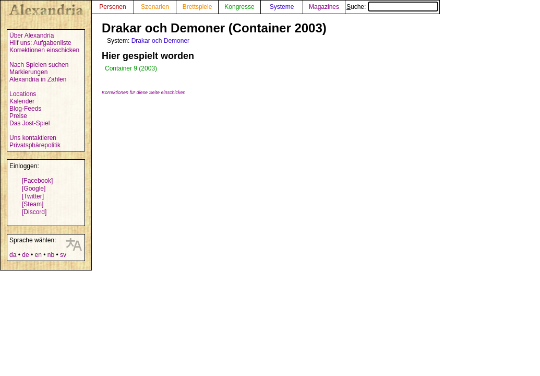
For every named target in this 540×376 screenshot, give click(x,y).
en (37, 254)
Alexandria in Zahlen (37, 79)
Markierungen (28, 72)
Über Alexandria (31, 35)
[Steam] (32, 204)
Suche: (392, 6)
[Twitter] (33, 196)
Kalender (21, 101)
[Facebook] (37, 180)
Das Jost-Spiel (29, 123)
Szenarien (155, 6)
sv (63, 254)
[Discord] (34, 212)
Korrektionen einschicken (44, 50)
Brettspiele (197, 6)
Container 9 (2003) (131, 68)
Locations (22, 94)
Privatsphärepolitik (35, 145)
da (12, 254)
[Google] (33, 188)
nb (50, 254)
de (25, 254)
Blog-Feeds (25, 108)
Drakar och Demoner (160, 40)
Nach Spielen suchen (38, 64)
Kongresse (239, 6)
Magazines (324, 6)
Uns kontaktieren (32, 138)
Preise (18, 116)
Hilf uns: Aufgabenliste (40, 42)
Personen (112, 6)
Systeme (282, 6)
